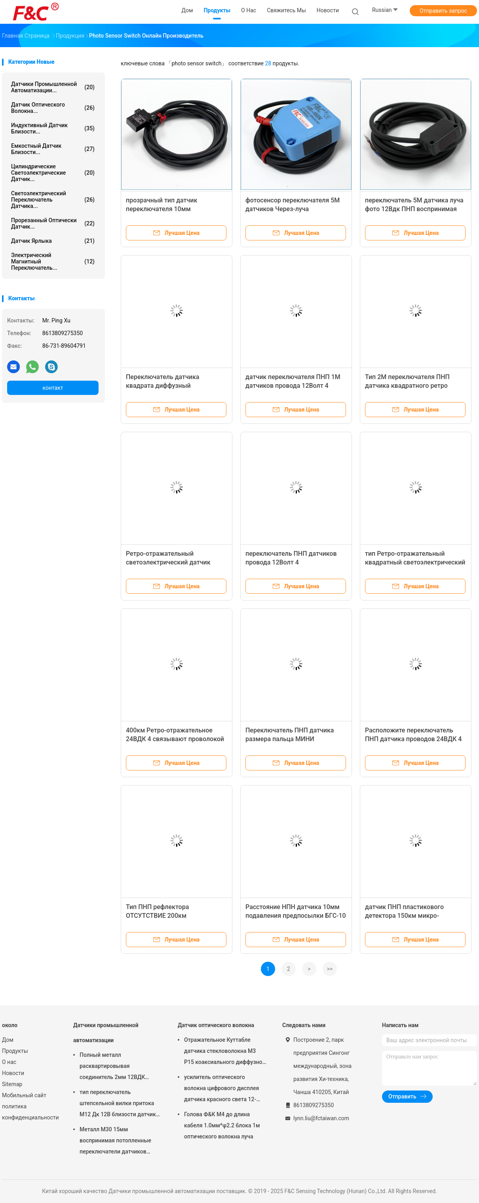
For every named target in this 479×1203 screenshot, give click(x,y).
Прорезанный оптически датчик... (53, 223)
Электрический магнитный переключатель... (53, 261)
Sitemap (12, 1084)
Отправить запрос (443, 11)
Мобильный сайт (24, 1095)
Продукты (15, 1051)
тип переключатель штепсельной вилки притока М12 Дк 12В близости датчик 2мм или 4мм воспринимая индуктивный (118, 1104)
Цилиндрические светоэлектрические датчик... (53, 172)
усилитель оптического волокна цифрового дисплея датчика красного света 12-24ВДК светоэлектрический (221, 1089)
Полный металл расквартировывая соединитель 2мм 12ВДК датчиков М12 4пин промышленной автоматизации (112, 1067)
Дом (7, 1040)
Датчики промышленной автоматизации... (53, 87)
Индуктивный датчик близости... (53, 128)
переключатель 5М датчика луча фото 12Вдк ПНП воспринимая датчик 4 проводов (414, 208)
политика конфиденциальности (29, 1112)
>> (330, 969)
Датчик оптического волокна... (53, 107)
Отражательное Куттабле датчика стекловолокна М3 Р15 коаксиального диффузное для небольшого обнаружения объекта (224, 1052)
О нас (9, 1062)
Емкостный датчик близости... (53, 149)
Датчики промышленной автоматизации (106, 1032)
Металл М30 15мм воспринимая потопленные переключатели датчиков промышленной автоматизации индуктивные (118, 1141)
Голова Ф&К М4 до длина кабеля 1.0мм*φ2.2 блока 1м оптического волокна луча (222, 1125)
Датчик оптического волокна (216, 1025)
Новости (13, 1073)
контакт (52, 388)
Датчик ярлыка (53, 241)
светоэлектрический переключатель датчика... (53, 199)
